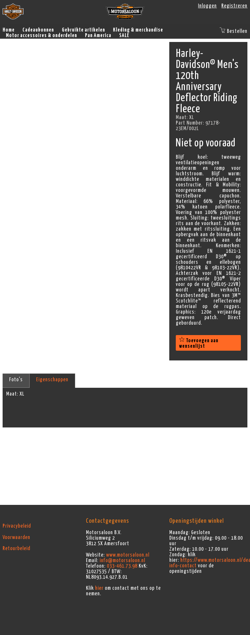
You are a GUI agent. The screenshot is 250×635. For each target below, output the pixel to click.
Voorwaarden (16, 537)
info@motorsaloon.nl (122, 560)
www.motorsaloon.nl (127, 555)
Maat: (12, 394)
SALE (124, 35)
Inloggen (207, 5)
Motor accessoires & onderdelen (41, 35)
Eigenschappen (52, 379)
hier (99, 588)
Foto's (16, 379)
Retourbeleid (16, 548)
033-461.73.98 (122, 566)
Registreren (234, 5)
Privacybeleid (17, 526)
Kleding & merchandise (138, 30)
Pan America (98, 35)
